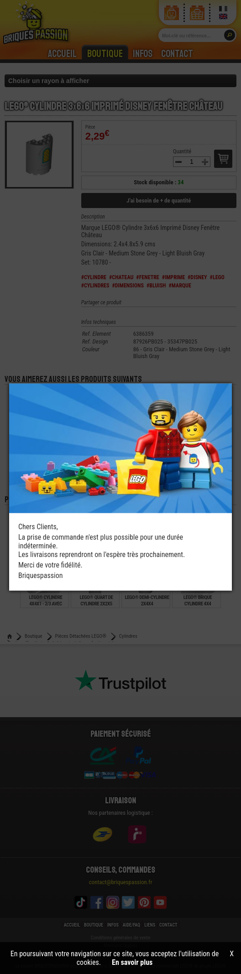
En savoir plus (132, 962)
